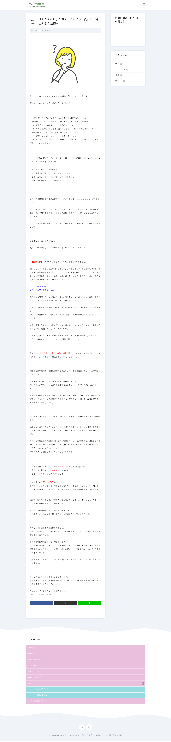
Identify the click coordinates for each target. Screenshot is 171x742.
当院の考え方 (32, 648)
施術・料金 (36, 660)
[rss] (89, 728)
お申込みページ (33, 666)
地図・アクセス (33, 672)
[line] (89, 603)
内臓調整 (31, 654)
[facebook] (41, 603)
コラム (35, 30)
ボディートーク (121, 70)
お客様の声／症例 (34, 678)
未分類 (118, 75)
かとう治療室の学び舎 (38, 696)
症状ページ (120, 81)
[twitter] (65, 603)
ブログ (30, 684)
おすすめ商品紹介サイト (39, 690)
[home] (82, 728)
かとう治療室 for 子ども (37, 702)
